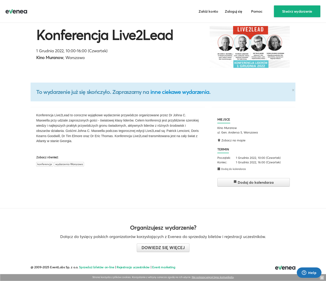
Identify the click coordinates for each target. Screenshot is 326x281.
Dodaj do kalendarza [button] (231, 169)
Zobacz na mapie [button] (231, 140)
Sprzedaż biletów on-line (96, 267)
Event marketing (163, 267)
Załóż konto (208, 11)
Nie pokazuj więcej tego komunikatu (213, 277)
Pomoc (257, 11)
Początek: (224, 158)
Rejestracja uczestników (133, 267)
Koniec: (222, 162)
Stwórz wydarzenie (297, 11)
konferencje (44, 164)
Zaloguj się (233, 11)
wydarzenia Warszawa (69, 164)
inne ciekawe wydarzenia (179, 91)
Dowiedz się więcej (163, 247)
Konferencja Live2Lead (104, 35)
